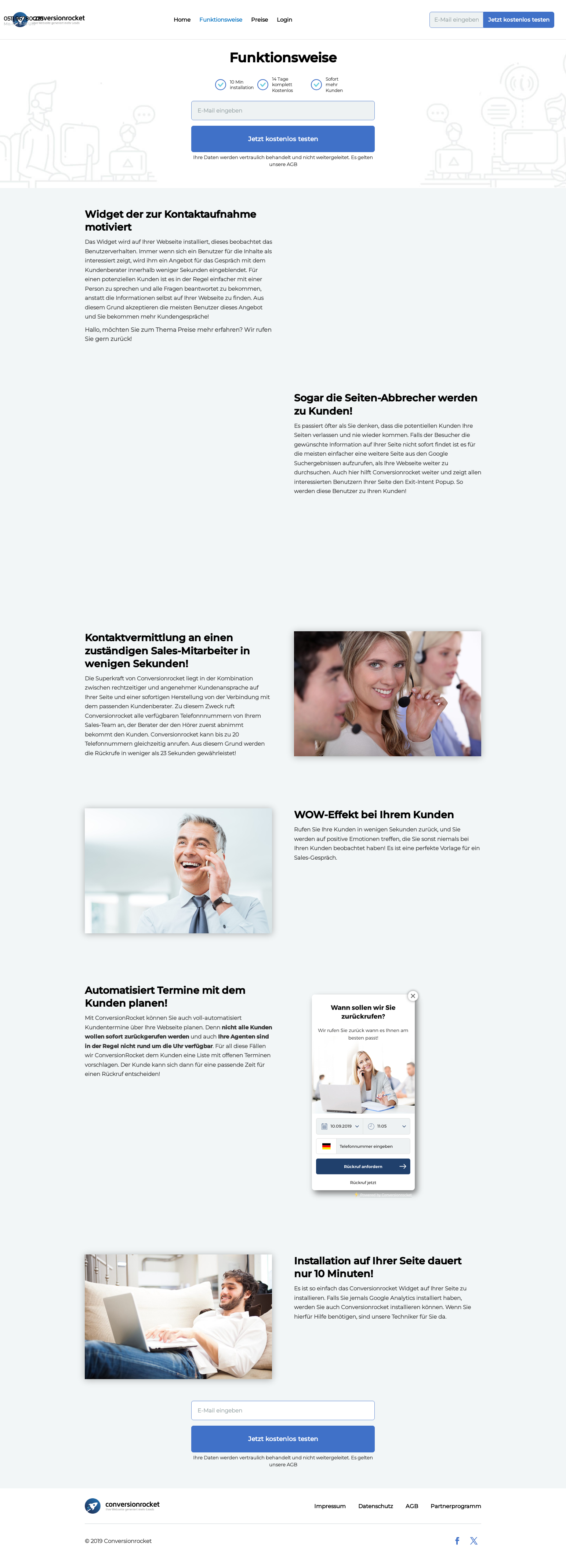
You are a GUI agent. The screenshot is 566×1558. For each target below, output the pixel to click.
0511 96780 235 (23, 19)
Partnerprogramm (456, 1506)
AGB (412, 1506)
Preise (259, 20)
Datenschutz (375, 1506)
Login (284, 20)
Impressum (330, 1506)
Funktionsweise (220, 20)
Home (182, 20)
